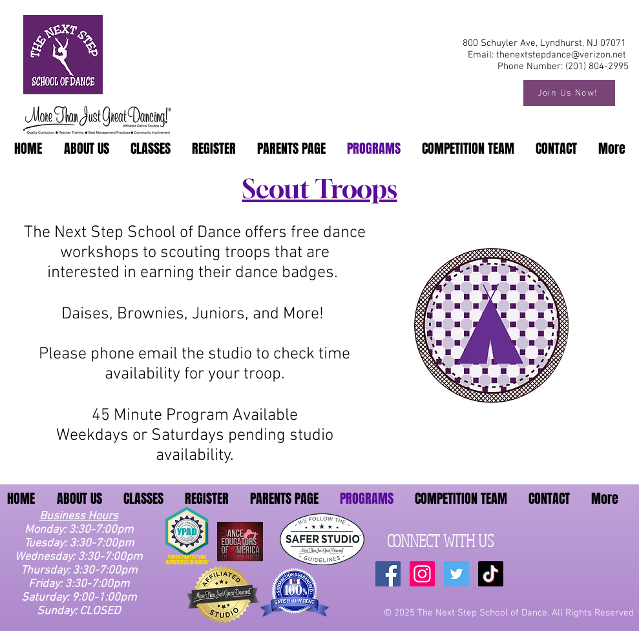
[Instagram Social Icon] (422, 573)
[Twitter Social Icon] (456, 573)
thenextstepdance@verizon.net (561, 55)
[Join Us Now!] (569, 93)
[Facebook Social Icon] (388, 573)
